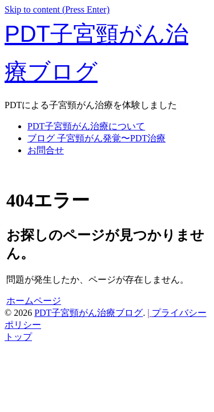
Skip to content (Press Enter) (57, 9)
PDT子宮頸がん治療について (86, 126)
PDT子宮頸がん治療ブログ (88, 313)
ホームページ (33, 301)
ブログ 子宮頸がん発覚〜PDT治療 (96, 138)
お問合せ (45, 150)
